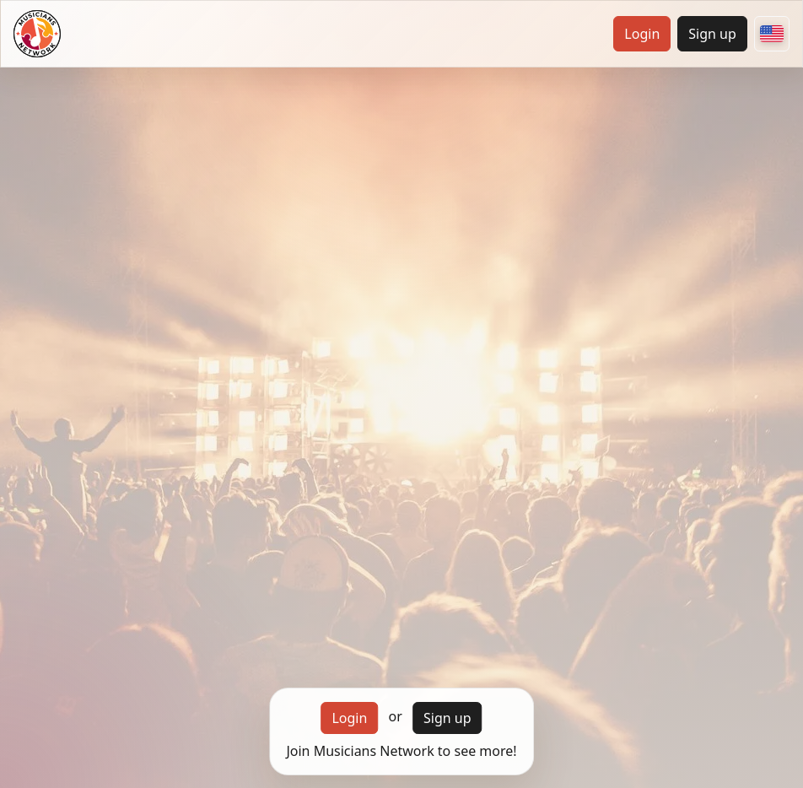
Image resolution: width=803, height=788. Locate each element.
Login (642, 33)
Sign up (712, 33)
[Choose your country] (772, 33)
